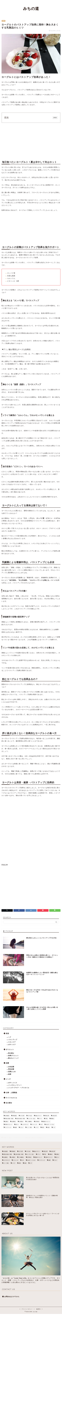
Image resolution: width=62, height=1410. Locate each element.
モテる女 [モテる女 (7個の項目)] (30, 1115)
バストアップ (12, 1039)
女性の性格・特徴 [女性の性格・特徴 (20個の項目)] (21, 1118)
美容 (4, 20)
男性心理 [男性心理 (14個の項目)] (47, 1115)
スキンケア (12, 1042)
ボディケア (12, 1044)
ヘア (9, 1037)
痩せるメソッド (13, 1058)
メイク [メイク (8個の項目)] (36, 1127)
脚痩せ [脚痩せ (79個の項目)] (52, 1118)
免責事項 (38, 1309)
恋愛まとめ (12, 1071)
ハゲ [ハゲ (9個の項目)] (54, 1127)
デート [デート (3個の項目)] (40, 1118)
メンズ (8, 1079)
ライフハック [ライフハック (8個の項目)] (8, 1127)
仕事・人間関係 (11, 1092)
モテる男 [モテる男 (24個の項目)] (22, 1115)
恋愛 (7, 1063)
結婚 (9, 1074)
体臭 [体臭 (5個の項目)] (48, 1127)
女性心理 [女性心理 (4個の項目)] (54, 1115)
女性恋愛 (11, 1067)
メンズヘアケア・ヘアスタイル (18, 1087)
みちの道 (31, 8)
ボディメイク (12, 1083)
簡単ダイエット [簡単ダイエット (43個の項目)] (8, 1124)
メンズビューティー (15, 1085)
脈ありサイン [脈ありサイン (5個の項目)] (38, 1115)
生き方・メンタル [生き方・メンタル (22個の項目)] (50, 1124)
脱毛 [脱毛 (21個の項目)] (43, 1127)
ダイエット (10, 1049)
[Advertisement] (31, 141)
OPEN (55, 117)
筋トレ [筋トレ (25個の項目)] (17, 1124)
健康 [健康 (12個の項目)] (16, 1127)
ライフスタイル (11, 1098)
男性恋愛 (11, 1069)
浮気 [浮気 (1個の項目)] (46, 1118)
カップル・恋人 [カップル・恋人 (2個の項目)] (31, 1118)
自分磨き (9, 1103)
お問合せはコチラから (11, 1296)
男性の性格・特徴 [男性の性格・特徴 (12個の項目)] (9, 1118)
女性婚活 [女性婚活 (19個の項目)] (7, 1115)
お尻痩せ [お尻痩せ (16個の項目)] (21, 1121)
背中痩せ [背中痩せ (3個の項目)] (37, 1121)
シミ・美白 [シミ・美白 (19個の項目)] (29, 1127)
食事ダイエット (13, 1055)
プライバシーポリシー (27, 1309)
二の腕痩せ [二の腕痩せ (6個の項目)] (29, 1121)
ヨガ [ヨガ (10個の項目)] (41, 1124)
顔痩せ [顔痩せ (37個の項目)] (6, 1121)
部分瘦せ (11, 1053)
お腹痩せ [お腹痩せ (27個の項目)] (14, 1121)
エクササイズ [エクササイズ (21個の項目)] (25, 1124)
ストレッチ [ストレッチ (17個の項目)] (34, 1124)
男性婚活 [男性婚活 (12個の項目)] (15, 1115)
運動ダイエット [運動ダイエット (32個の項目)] (46, 1121)
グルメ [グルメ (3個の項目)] (21, 1127)
